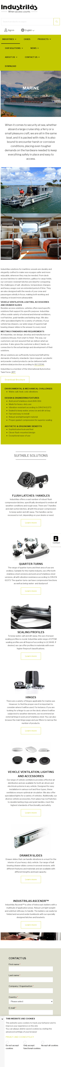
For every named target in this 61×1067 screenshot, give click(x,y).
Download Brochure (15, 380)
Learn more (31, 523)
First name (14, 964)
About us (10, 57)
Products (43, 39)
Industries (8, 39)
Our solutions (12, 48)
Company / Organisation (21, 986)
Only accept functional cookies (32, 1046)
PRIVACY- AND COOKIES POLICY (20, 1037)
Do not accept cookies (12, 1046)
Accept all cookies (49, 1045)
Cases (27, 39)
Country (13, 997)
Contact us (31, 57)
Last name (14, 975)
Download (10, 66)
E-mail (12, 1008)
